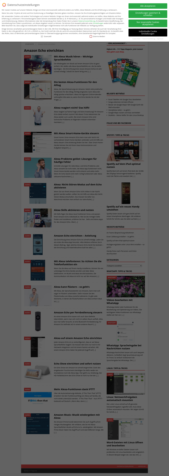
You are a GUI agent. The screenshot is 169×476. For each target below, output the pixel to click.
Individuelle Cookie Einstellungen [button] (148, 32)
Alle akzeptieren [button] (148, 5)
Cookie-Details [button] (136, 39)
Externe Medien (97, 36)
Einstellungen (98, 23)
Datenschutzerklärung (86, 21)
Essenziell (46, 36)
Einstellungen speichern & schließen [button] (147, 14)
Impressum (160, 39)
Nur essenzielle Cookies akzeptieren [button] (148, 23)
